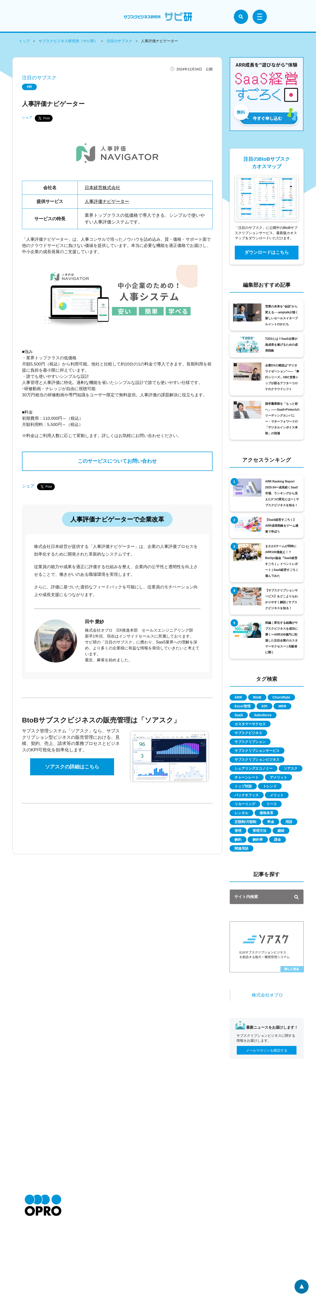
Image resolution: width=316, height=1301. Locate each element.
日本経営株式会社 (102, 187)
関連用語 (241, 848)
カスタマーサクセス (250, 724)
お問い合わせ (35, 1256)
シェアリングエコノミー (254, 768)
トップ (24, 41)
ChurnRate (281, 697)
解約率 (258, 839)
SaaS (239, 715)
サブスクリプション (250, 742)
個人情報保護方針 (90, 1242)
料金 (270, 822)
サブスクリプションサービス (257, 751)
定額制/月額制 (245, 822)
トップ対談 (243, 786)
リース (271, 804)
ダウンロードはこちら (266, 252)
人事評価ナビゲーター (107, 201)
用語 (288, 822)
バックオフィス (247, 795)
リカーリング (245, 804)
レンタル (241, 813)
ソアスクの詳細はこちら (72, 767)
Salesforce (263, 715)
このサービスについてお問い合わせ (117, 461)
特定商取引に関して (92, 1235)
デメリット (278, 777)
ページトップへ (302, 1287)
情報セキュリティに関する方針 (101, 1256)
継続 (280, 831)
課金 (277, 839)
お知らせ (32, 1235)
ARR (238, 697)
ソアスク (290, 768)
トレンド (270, 786)
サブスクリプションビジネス (257, 759)
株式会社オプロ (267, 995)
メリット (277, 795)
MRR (282, 706)
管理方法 (259, 831)
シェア (27, 117)
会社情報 (32, 1242)
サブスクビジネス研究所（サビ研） (68, 41)
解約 (238, 839)
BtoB (257, 697)
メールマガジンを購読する (266, 1050)
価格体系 (266, 813)
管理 (238, 831)
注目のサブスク (119, 41)
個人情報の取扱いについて (97, 1249)
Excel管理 (243, 706)
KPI (264, 706)
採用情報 (32, 1249)
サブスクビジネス (248, 733)
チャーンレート (247, 777)
